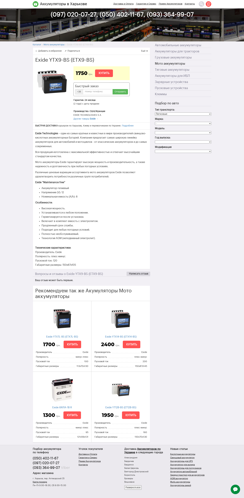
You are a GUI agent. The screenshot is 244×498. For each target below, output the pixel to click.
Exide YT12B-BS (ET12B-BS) (120, 407)
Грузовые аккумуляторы (173, 57)
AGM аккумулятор (179, 478)
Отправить (120, 92)
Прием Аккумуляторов (170, 4)
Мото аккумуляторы (170, 63)
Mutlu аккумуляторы (180, 482)
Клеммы (161, 94)
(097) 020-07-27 (46, 463)
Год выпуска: (163, 137)
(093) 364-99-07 (46, 467)
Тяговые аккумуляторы (172, 69)
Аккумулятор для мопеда (182, 465)
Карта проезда (40, 482)
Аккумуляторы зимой (180, 485)
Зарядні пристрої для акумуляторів (187, 475)
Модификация (163, 147)
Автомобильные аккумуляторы (178, 45)
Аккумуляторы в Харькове (63, 4)
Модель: (160, 128)
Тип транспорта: (165, 110)
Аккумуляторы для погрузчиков (185, 468)
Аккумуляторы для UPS (181, 461)
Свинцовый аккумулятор (182, 458)
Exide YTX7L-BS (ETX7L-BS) (62, 337)
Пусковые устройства (171, 88)
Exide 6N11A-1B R (62, 407)
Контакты (190, 4)
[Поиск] (201, 4)
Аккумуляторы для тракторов (177, 51)
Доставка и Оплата (123, 4)
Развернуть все (133, 487)
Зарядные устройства (171, 82)
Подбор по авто (167, 103)
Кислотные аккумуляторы (182, 454)
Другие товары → (85, 119)
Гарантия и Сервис (146, 4)
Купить (104, 73)
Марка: (159, 119)
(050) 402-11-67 (45, 458)
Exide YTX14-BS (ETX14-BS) (121, 337)
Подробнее (128, 126)
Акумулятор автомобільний (183, 472)
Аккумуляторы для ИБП (172, 75)
